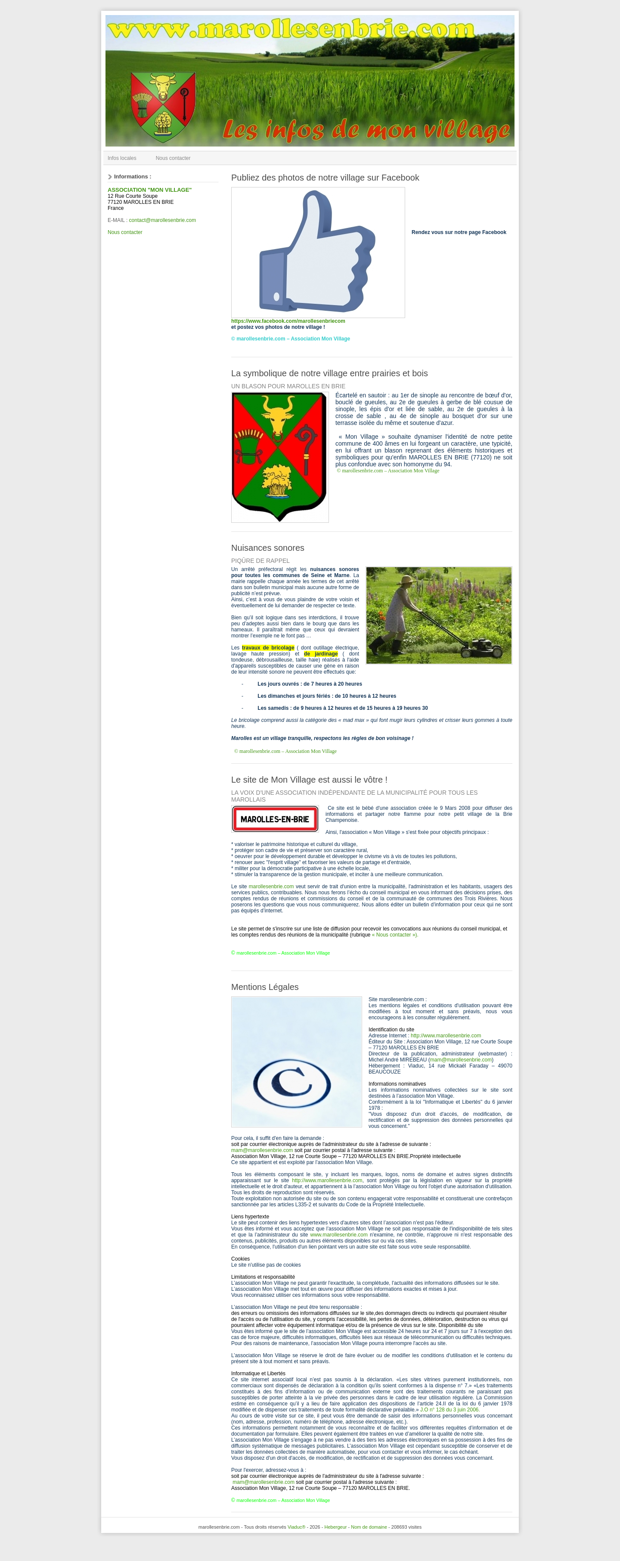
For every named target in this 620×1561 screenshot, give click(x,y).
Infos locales (122, 158)
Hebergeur (335, 1527)
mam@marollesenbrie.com (461, 1060)
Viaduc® (297, 1527)
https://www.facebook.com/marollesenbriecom (288, 321)
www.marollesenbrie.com (339, 1235)
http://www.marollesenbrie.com (446, 1036)
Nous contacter (173, 158)
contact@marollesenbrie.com (162, 220)
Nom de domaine (369, 1527)
